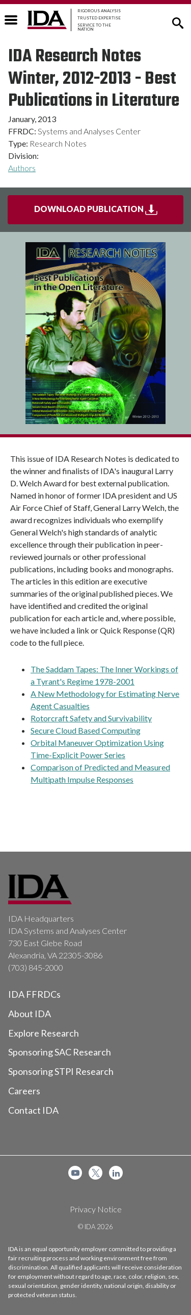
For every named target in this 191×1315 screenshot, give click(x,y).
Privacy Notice (96, 1209)
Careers (24, 1090)
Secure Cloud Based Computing (86, 730)
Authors (22, 168)
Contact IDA (33, 1110)
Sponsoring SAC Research (59, 1052)
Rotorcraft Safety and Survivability (91, 718)
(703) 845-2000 (35, 967)
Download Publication (109, 213)
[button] (178, 22)
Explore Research (43, 1033)
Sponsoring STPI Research (61, 1071)
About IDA (29, 1013)
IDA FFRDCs (34, 994)
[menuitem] (75, 1173)
